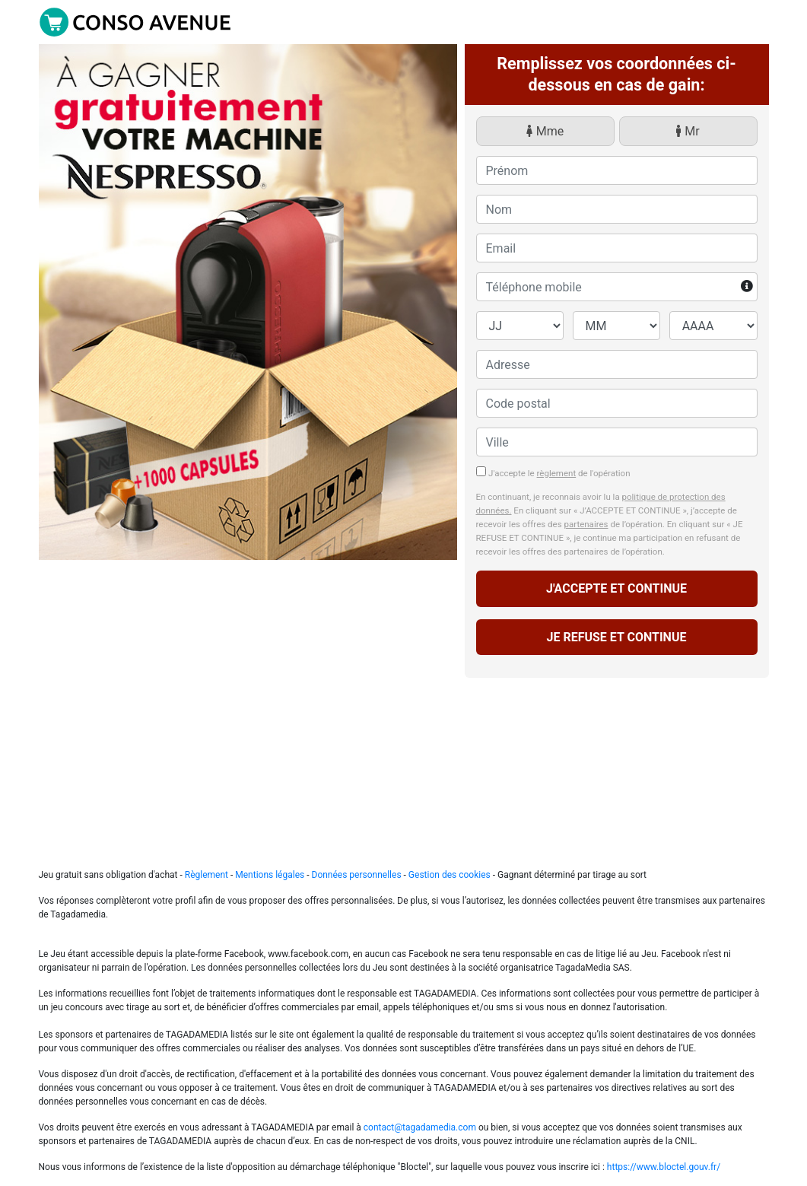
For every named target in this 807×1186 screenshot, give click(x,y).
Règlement (206, 875)
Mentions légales (271, 875)
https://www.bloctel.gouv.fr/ (663, 1167)
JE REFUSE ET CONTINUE (617, 637)
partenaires (586, 524)
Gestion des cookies (449, 875)
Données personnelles (358, 875)
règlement (557, 473)
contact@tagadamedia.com (420, 1127)
